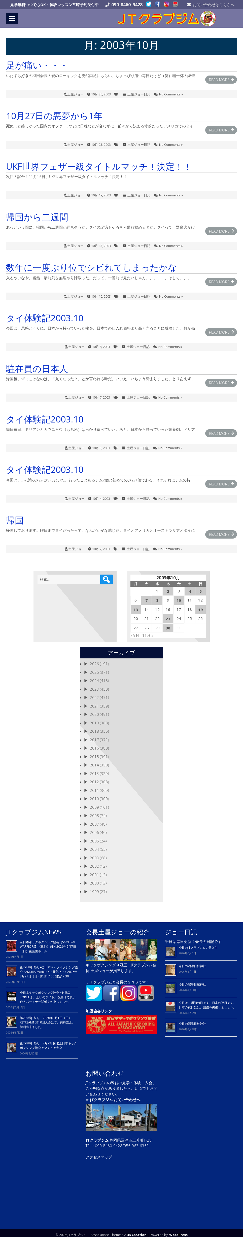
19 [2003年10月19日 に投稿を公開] (200, 605)
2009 (94, 803)
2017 (94, 735)
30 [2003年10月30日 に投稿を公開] (168, 624)
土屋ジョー (75, 90)
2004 (94, 845)
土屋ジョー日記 (138, 90)
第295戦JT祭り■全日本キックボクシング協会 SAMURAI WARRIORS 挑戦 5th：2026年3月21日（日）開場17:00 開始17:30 (49, 968)
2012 (94, 778)
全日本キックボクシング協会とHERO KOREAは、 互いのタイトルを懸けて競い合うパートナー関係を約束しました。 (48, 993)
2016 (94, 744)
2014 (94, 761)
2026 (94, 660)
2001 (94, 870)
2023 (94, 685)
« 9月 (134, 631)
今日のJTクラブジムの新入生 (198, 944)
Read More (219, 75)
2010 (94, 795)
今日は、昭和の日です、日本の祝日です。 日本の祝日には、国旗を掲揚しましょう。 (207, 1001)
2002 (94, 862)
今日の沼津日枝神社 (192, 962)
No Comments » (171, 90)
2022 (94, 693)
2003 (94, 854)
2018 (94, 727)
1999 (94, 887)
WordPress (178, 1231)
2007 (94, 820)
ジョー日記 (181, 928)
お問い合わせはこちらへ (213, 4)
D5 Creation (137, 1231)
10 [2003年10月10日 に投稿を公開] (179, 596)
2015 (94, 752)
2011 (94, 786)
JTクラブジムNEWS (33, 928)
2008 (94, 812)
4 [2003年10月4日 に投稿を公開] (190, 587)
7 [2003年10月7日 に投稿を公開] (146, 596)
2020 (94, 710)
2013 (94, 769)
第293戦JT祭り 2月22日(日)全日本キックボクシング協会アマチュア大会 (48, 1041)
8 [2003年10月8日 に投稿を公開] (157, 596)
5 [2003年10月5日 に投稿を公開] (200, 587)
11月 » (147, 631)
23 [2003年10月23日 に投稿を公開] (168, 615)
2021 (94, 702)
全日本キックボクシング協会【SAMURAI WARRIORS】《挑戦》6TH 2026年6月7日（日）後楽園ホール (48, 942)
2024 (94, 677)
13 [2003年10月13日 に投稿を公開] (135, 605)
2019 (94, 719)
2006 (94, 828)
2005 (94, 837)
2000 (94, 879)
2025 (94, 668)
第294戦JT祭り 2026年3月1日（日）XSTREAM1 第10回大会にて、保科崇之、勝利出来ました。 (47, 1019)
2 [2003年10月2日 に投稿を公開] (168, 587)
